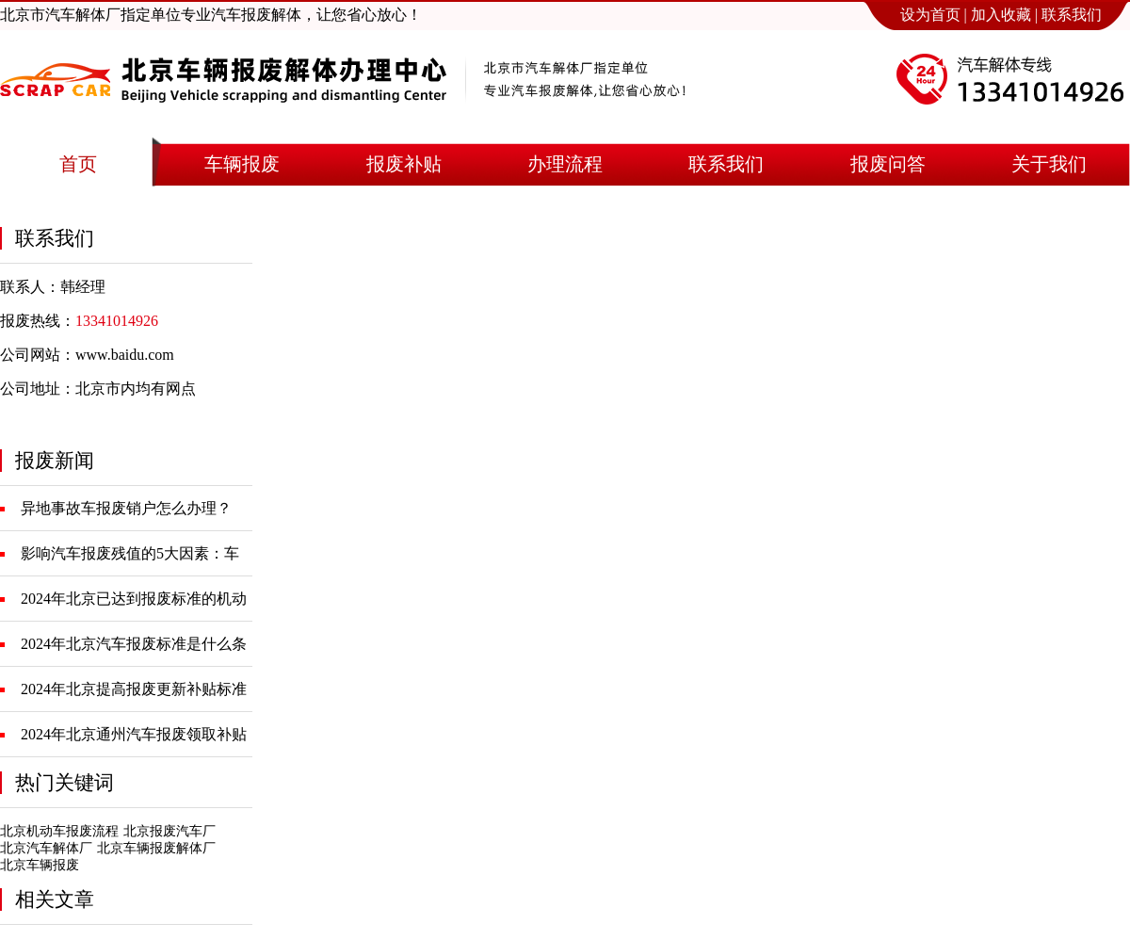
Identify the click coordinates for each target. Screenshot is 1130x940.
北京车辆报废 (39, 865)
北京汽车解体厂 (46, 848)
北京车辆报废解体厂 (156, 848)
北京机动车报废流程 (59, 831)
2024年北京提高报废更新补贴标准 (134, 689)
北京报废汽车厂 (169, 831)
